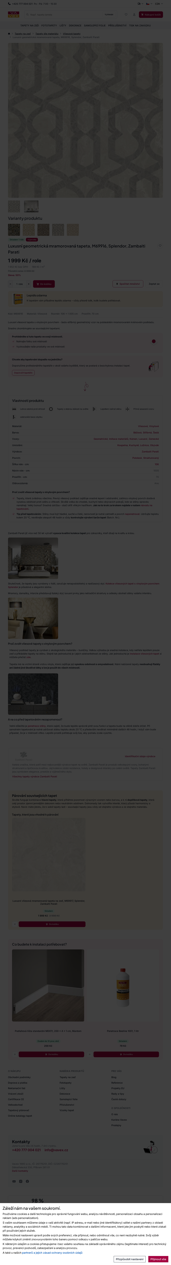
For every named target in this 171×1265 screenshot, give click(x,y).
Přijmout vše (158, 1259)
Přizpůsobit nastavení (129, 1259)
